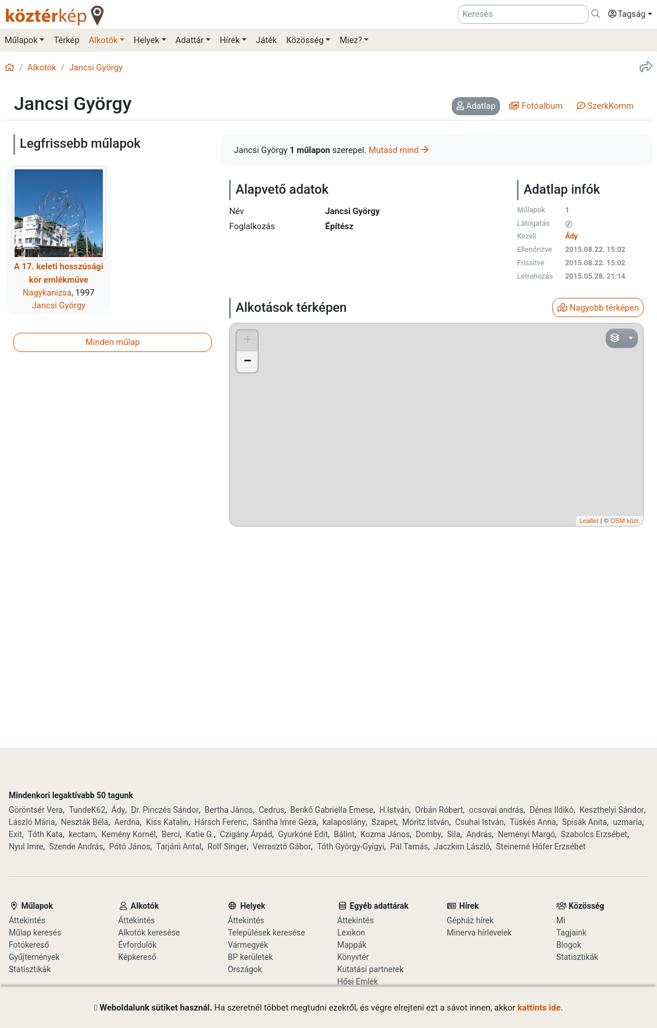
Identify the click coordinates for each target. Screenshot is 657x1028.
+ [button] (247, 341)
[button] (627, 14)
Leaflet (588, 520)
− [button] (247, 362)
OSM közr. (625, 520)
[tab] (476, 106)
